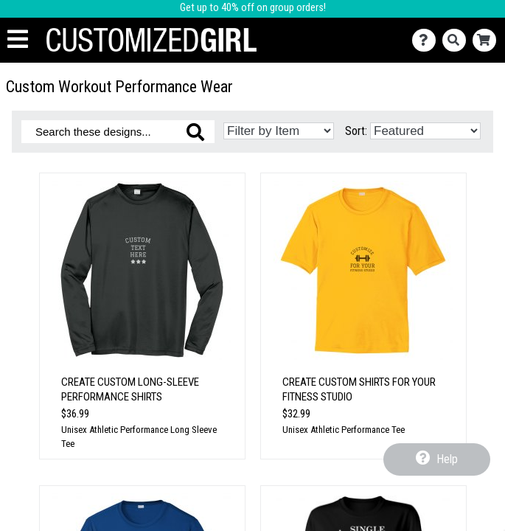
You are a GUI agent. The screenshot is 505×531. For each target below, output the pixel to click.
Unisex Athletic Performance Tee (343, 429)
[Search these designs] (118, 131)
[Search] (457, 40)
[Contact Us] (427, 40)
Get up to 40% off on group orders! (253, 7)
